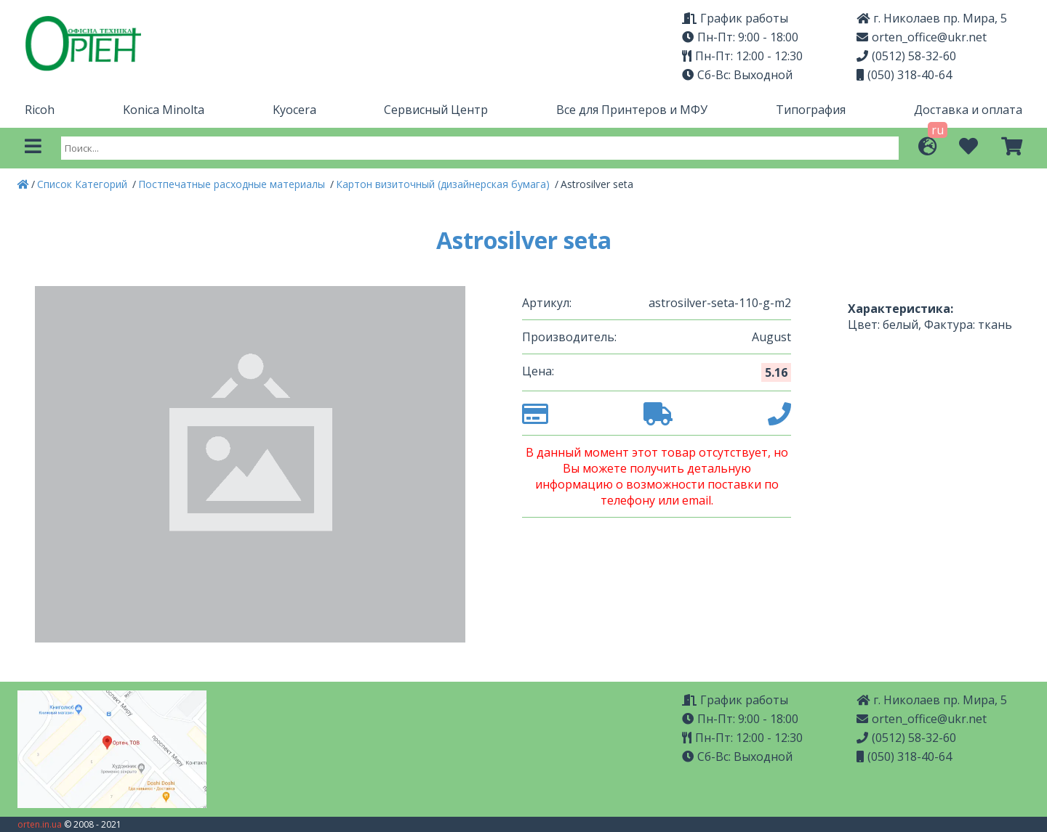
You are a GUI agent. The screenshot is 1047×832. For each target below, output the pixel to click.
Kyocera (294, 110)
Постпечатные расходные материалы (233, 184)
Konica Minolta (163, 110)
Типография (811, 110)
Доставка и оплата (968, 110)
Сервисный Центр (436, 110)
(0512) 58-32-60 (906, 56)
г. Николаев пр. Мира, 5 (932, 18)
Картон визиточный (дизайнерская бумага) (444, 184)
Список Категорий (83, 184)
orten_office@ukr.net (922, 37)
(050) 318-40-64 (904, 75)
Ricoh (40, 110)
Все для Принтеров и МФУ (631, 110)
